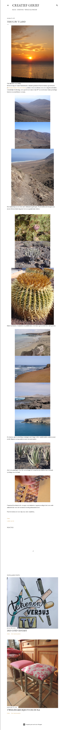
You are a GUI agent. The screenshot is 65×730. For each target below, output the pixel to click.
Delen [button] (8, 518)
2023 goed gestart (17, 630)
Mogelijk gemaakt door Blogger (32, 724)
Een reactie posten (16, 634)
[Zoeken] (57, 5)
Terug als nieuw (31, 10)
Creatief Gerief (25, 5)
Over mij (20, 10)
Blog (14, 10)
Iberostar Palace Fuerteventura (16, 88)
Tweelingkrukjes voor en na (23, 710)
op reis (12, 521)
